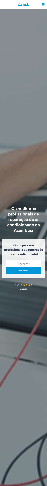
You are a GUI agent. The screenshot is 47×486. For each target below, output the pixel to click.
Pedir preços (23, 270)
